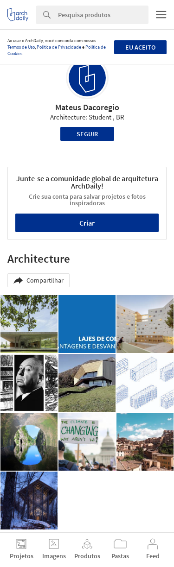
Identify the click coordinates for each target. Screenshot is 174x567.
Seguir (87, 134)
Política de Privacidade (59, 47)
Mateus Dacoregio (87, 107)
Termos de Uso (21, 47)
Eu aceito (140, 47)
